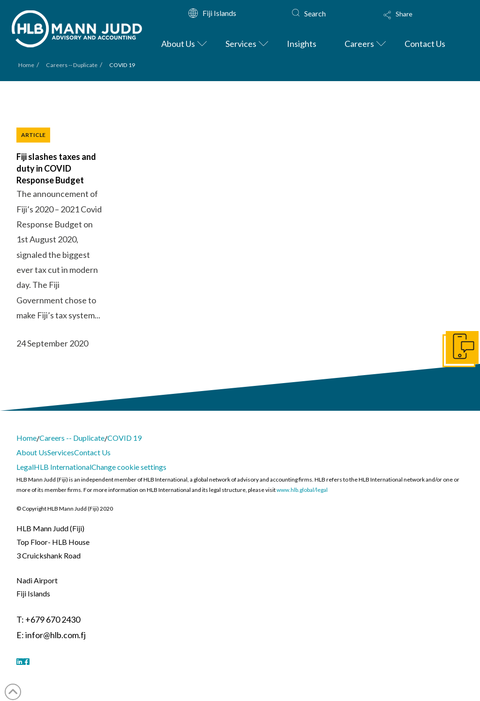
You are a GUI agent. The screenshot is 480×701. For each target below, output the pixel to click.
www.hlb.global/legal (302, 489)
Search (315, 13)
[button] (415, 21)
